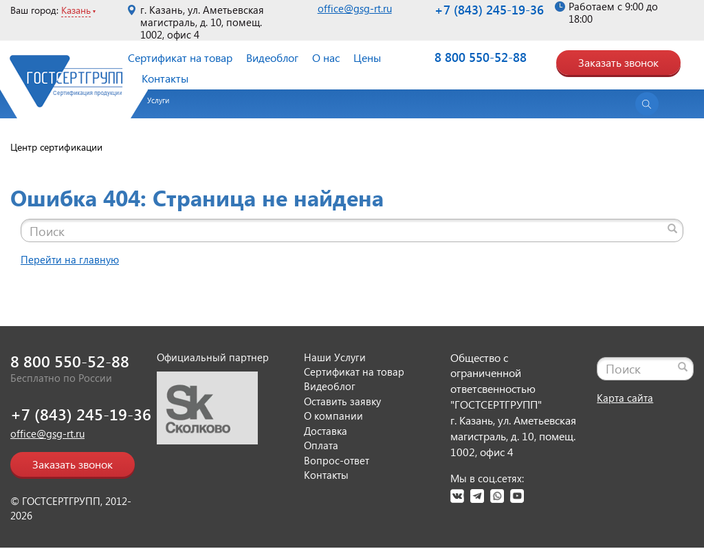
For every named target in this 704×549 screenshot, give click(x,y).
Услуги (158, 100)
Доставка (325, 431)
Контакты (165, 78)
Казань (76, 10)
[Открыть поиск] (647, 104)
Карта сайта (625, 398)
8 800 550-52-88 (480, 56)
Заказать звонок (618, 62)
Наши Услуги (335, 357)
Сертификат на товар (180, 57)
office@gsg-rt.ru (355, 8)
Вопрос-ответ (336, 460)
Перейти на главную (70, 259)
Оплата (321, 445)
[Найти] (672, 228)
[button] (151, 105)
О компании (333, 415)
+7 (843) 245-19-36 (489, 9)
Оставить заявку (342, 401)
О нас (326, 57)
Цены (367, 57)
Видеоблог (272, 57)
